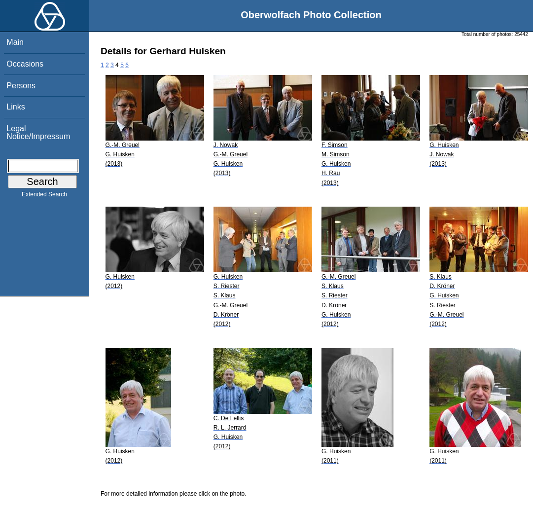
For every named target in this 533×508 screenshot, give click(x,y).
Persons (21, 85)
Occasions (24, 64)
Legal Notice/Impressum (38, 132)
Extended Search (44, 196)
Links (15, 107)
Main (15, 42)
